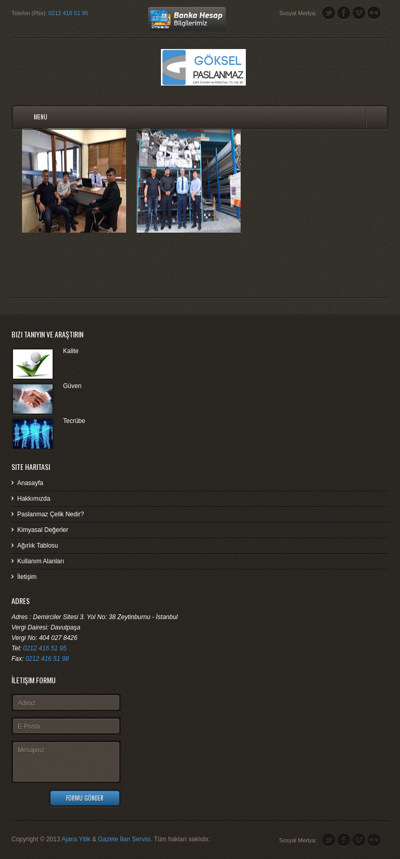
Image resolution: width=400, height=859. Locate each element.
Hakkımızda (33, 498)
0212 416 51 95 (68, 13)
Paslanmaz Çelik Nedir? (50, 514)
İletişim (26, 576)
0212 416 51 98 (47, 658)
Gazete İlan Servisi (124, 839)
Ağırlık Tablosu (37, 545)
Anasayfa (30, 483)
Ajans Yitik (75, 839)
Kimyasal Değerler (42, 530)
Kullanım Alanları (40, 561)
